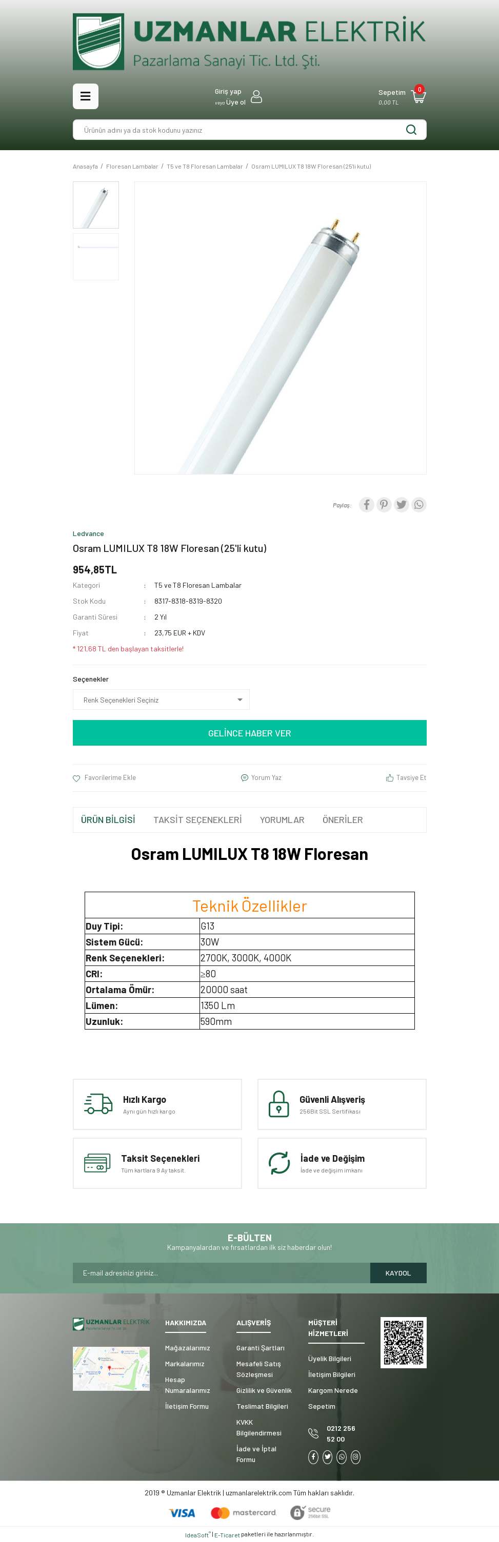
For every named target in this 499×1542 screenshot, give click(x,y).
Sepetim (321, 1406)
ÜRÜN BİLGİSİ (108, 819)
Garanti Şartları (260, 1347)
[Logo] (250, 41)
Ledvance (88, 533)
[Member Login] (238, 96)
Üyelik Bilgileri (329, 1358)
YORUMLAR (282, 819)
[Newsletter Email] (221, 1273)
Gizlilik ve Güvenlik (264, 1390)
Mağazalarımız (187, 1347)
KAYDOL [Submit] (398, 1272)
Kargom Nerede (333, 1390)
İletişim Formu (187, 1406)
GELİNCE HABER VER (249, 732)
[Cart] (402, 96)
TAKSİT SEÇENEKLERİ (197, 819)
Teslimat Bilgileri (262, 1406)
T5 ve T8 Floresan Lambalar (198, 585)
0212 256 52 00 (341, 1433)
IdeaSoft (198, 1534)
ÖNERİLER (343, 819)
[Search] (250, 129)
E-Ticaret (227, 1534)
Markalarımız (185, 1363)
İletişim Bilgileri (331, 1374)
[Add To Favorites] (104, 778)
